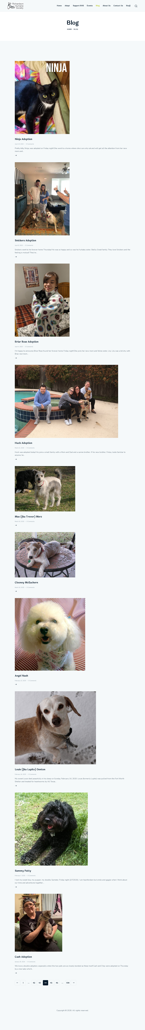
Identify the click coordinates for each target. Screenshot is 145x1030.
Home (69, 31)
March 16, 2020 (20, 529)
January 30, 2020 (20, 976)
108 (68, 998)
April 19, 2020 (19, 146)
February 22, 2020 (20, 691)
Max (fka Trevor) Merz (35, 523)
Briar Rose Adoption (32, 346)
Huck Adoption (28, 448)
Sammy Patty (26, 883)
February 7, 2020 (20, 889)
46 (58, 998)
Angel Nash (24, 685)
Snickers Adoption (30, 243)
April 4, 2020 (19, 351)
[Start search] (136, 6)
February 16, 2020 (20, 786)
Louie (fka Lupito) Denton (37, 780)
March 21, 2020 (20, 454)
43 (40, 998)
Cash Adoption (27, 971)
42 (35, 998)
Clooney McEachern (32, 591)
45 (52, 998)
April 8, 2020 (19, 248)
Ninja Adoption (28, 140)
